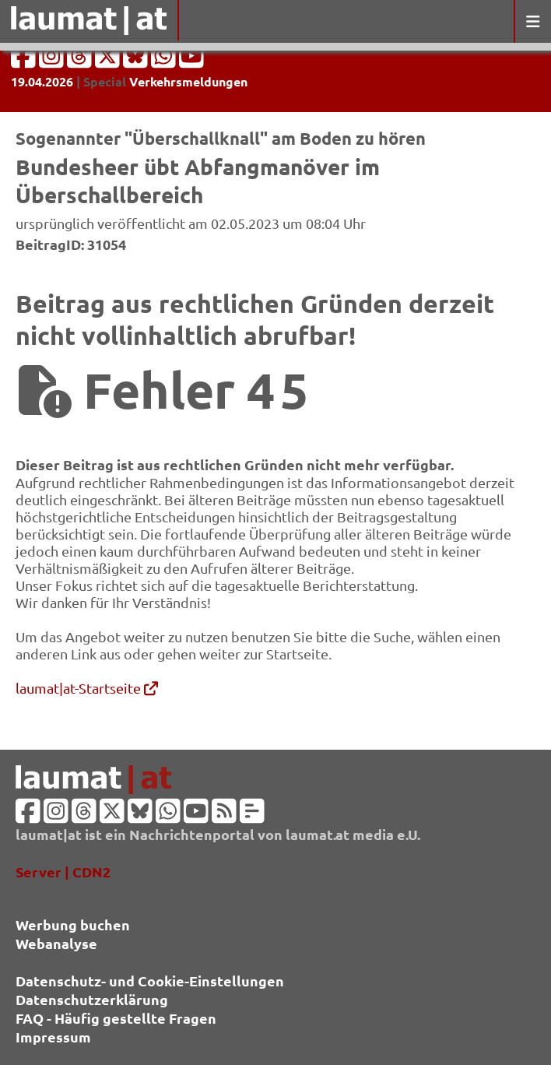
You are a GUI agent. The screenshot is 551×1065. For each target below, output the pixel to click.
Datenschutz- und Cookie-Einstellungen (150, 980)
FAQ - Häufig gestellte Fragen (116, 1018)
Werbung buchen (73, 924)
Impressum (53, 1037)
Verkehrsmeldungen (188, 81)
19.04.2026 (42, 81)
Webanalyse (56, 943)
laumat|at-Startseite (87, 688)
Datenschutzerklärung (92, 999)
